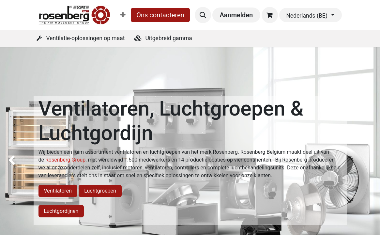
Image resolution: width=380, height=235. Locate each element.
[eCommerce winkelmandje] (270, 15)
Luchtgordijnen (61, 211)
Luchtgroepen (100, 191)
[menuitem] (123, 15)
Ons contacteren (160, 15)
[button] (203, 15)
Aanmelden (236, 15)
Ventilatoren (58, 191)
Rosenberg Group (65, 160)
